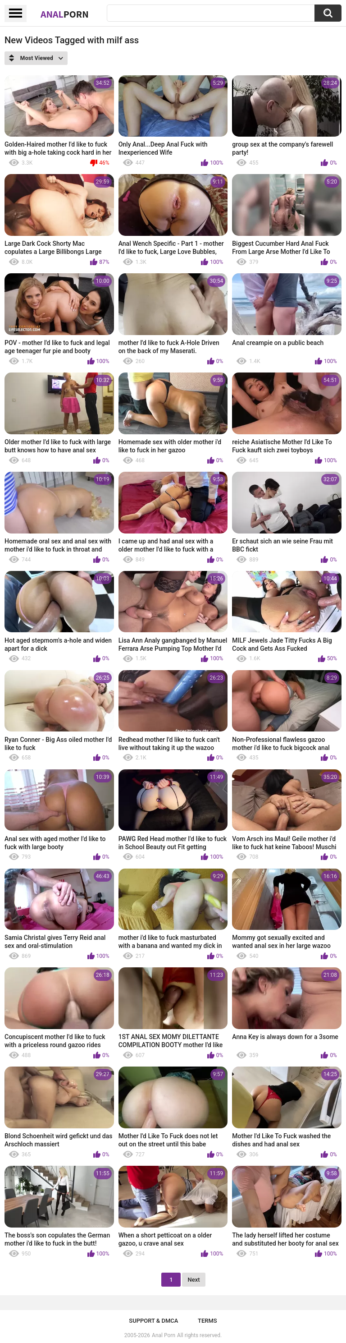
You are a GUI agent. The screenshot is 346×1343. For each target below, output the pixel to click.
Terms (207, 1320)
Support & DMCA (153, 1320)
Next (193, 1279)
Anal (65, 14)
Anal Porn (163, 1335)
